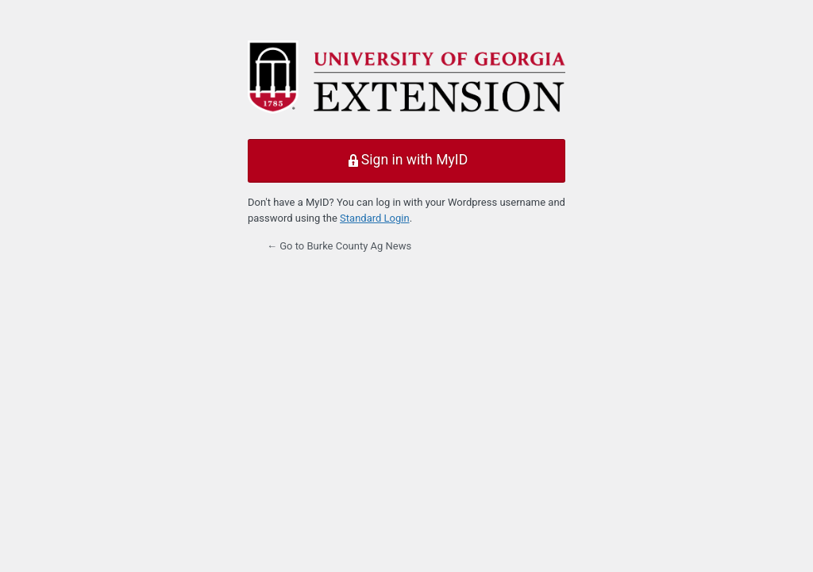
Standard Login (375, 218)
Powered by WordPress (406, 80)
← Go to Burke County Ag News (339, 246)
